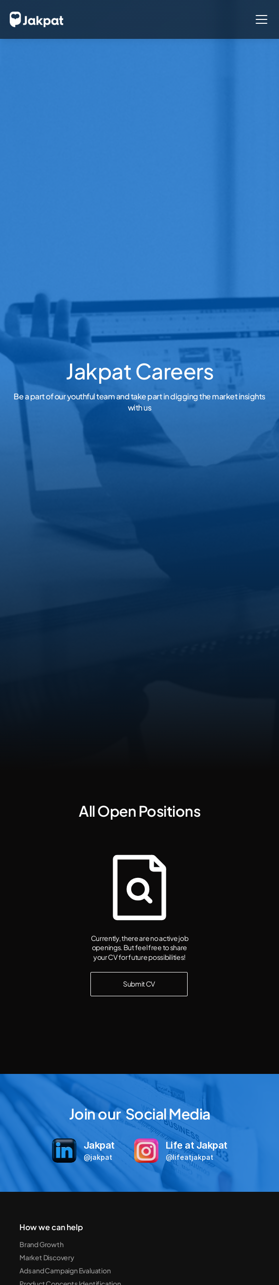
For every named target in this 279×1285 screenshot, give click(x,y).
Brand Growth (41, 1244)
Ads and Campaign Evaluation (65, 1270)
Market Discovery (46, 1257)
